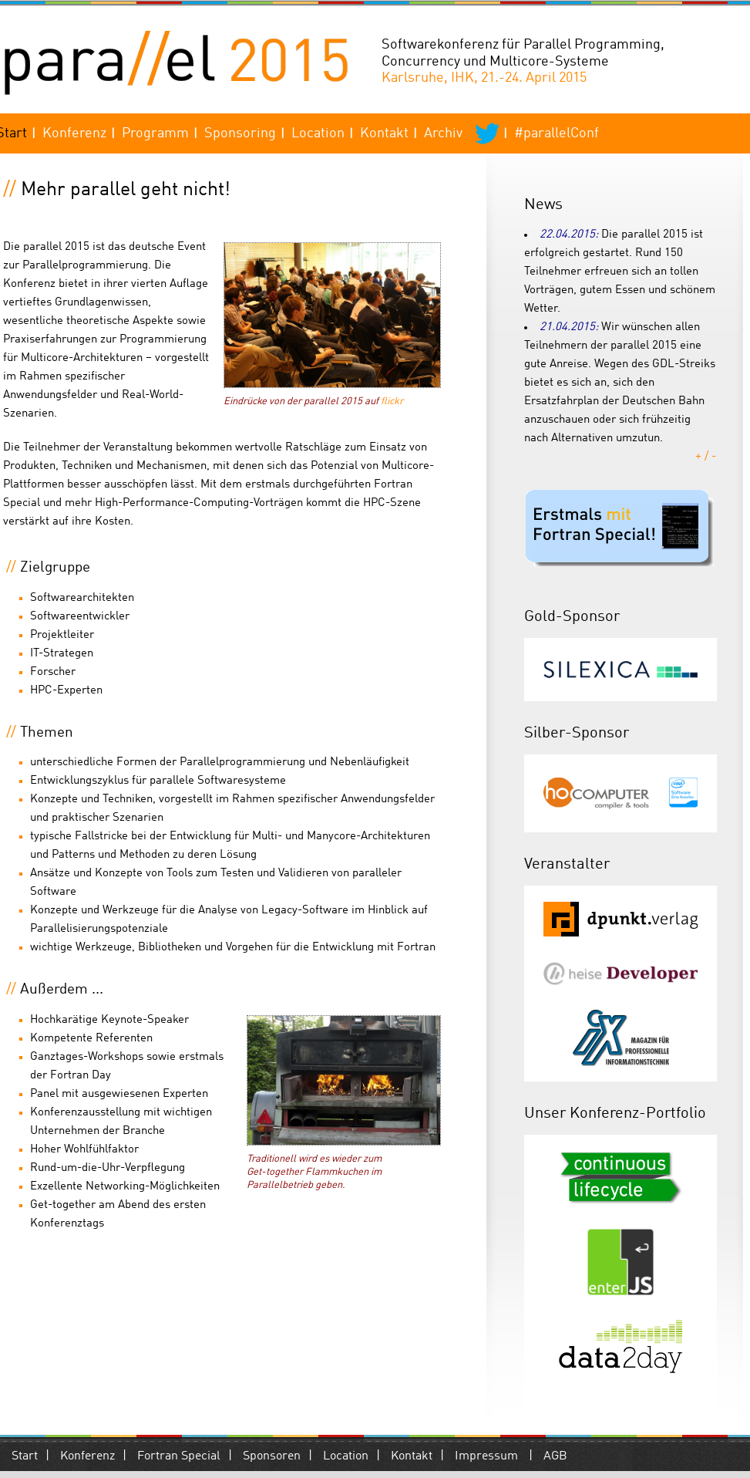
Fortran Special (178, 1456)
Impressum (486, 1456)
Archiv (443, 133)
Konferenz (74, 133)
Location (318, 133)
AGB (555, 1456)
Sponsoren (272, 1456)
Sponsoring (240, 133)
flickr (392, 401)
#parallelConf (556, 133)
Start (25, 1456)
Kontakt (384, 133)
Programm (155, 133)
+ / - (705, 457)
